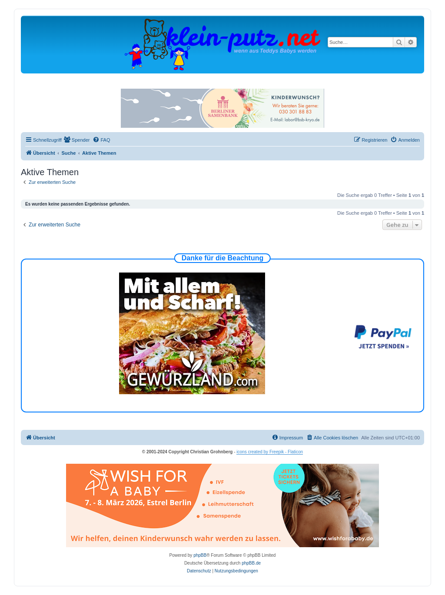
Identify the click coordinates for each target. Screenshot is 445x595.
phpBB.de (251, 563)
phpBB (199, 555)
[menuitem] (77, 140)
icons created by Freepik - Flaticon (269, 451)
